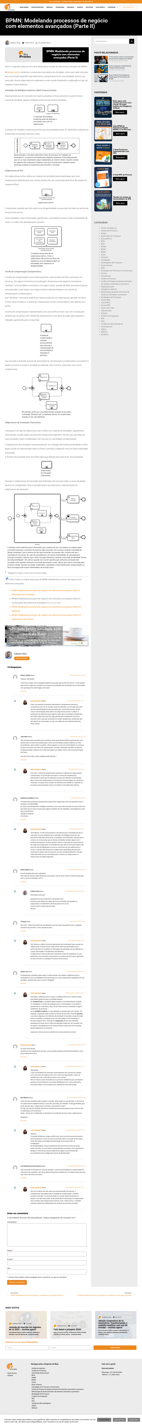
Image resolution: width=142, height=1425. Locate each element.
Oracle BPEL (106, 303)
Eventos (104, 273)
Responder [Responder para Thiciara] (23, 931)
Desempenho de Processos (111, 263)
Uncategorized (106, 327)
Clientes (80, 7)
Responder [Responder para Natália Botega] (23, 1057)
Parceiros (70, 7)
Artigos (103, 233)
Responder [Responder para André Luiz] (23, 983)
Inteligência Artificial (109, 289)
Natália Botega (26, 1045)
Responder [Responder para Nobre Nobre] (23, 881)
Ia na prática (100, 7)
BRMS (103, 252)
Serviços (49, 7)
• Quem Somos (12, 1373)
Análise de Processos (109, 231)
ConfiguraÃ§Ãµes (104, 1420)
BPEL (103, 241)
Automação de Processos (111, 236)
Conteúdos (113, 7)
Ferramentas (106, 276)
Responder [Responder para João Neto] (23, 760)
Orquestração (106, 311)
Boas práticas (106, 239)
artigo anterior (14, 72)
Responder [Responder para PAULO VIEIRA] (23, 691)
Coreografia (105, 260)
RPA (102, 319)
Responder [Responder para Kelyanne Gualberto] (23, 819)
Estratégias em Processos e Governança (116, 271)
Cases (103, 255)
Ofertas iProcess (37, 7)
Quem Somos (24, 7)
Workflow (104, 335)
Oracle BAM (105, 300)
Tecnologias (59, 7)
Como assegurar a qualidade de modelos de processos (120, 67)
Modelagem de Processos (111, 297)
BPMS (103, 249)
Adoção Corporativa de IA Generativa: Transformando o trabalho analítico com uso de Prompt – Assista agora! (112, 1324)
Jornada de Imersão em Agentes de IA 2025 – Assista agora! (25, 1328)
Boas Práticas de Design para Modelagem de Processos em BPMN (119, 77)
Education (89, 7)
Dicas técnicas (106, 265)
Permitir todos (134, 1420)
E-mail (10, 1259)
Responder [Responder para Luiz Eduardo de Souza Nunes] (23, 1178)
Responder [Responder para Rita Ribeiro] (23, 1120)
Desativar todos (119, 1420)
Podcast (104, 313)
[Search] (131, 41)
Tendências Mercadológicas (112, 324)
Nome (10, 1250)
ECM (103, 268)
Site (8, 1268)
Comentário (12, 1222)
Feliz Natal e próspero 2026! (67, 1329)
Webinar (104, 332)
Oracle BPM (105, 305)
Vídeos (103, 329)
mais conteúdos (22, 658)
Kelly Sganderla (36, 701)
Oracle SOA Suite (107, 308)
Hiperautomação (107, 287)
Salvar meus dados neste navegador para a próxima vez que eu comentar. (38, 1277)
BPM (103, 244)
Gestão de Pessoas (108, 279)
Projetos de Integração (109, 316)
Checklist (104, 257)
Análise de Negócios (109, 228)
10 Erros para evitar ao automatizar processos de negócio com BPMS (121, 58)
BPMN (103, 247)
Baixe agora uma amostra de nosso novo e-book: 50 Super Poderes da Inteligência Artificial (122, 104)
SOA (102, 321)
